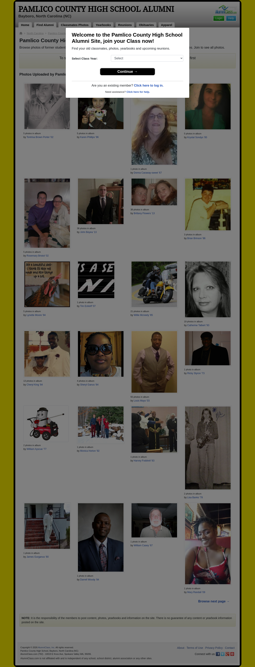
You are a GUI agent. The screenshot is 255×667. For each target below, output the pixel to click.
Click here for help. (138, 91)
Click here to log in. (148, 85)
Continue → (128, 72)
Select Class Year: (85, 58)
